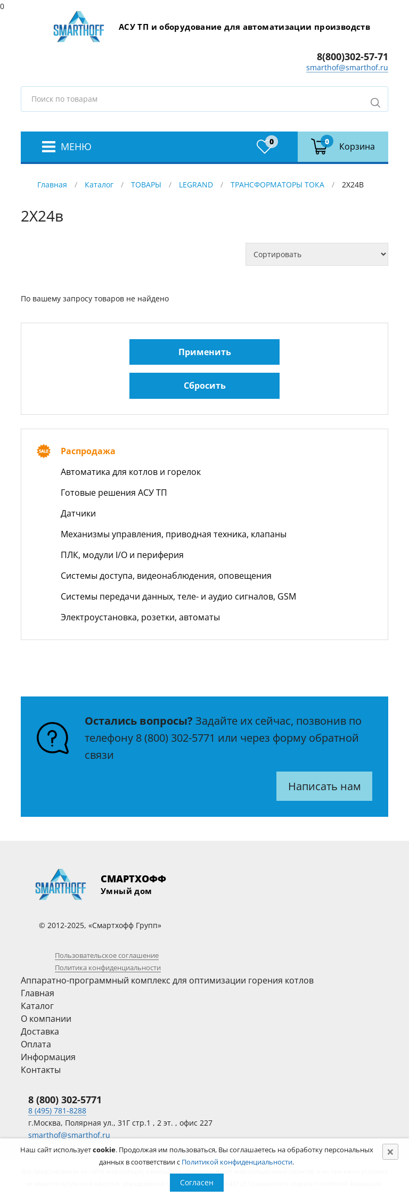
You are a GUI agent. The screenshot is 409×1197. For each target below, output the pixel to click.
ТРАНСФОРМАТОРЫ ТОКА (277, 184)
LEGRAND (196, 184)
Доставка (40, 1031)
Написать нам (324, 786)
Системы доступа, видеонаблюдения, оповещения (166, 575)
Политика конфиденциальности (108, 967)
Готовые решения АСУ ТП (114, 492)
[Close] (390, 1152)
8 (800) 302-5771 (175, 738)
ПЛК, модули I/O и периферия (122, 555)
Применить (204, 352)
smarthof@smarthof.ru (347, 67)
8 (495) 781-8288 (57, 1110)
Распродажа (88, 451)
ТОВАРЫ (146, 184)
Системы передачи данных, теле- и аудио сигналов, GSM (178, 596)
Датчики (78, 513)
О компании (46, 1018)
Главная (52, 184)
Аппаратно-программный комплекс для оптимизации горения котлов (167, 980)
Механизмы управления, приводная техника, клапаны (174, 534)
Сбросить (205, 385)
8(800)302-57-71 (352, 56)
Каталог (99, 184)
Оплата (36, 1044)
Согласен (197, 1182)
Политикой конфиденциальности (237, 1162)
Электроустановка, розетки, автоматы (140, 617)
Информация (48, 1057)
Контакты (41, 1070)
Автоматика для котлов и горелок (131, 472)
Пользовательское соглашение (107, 955)
